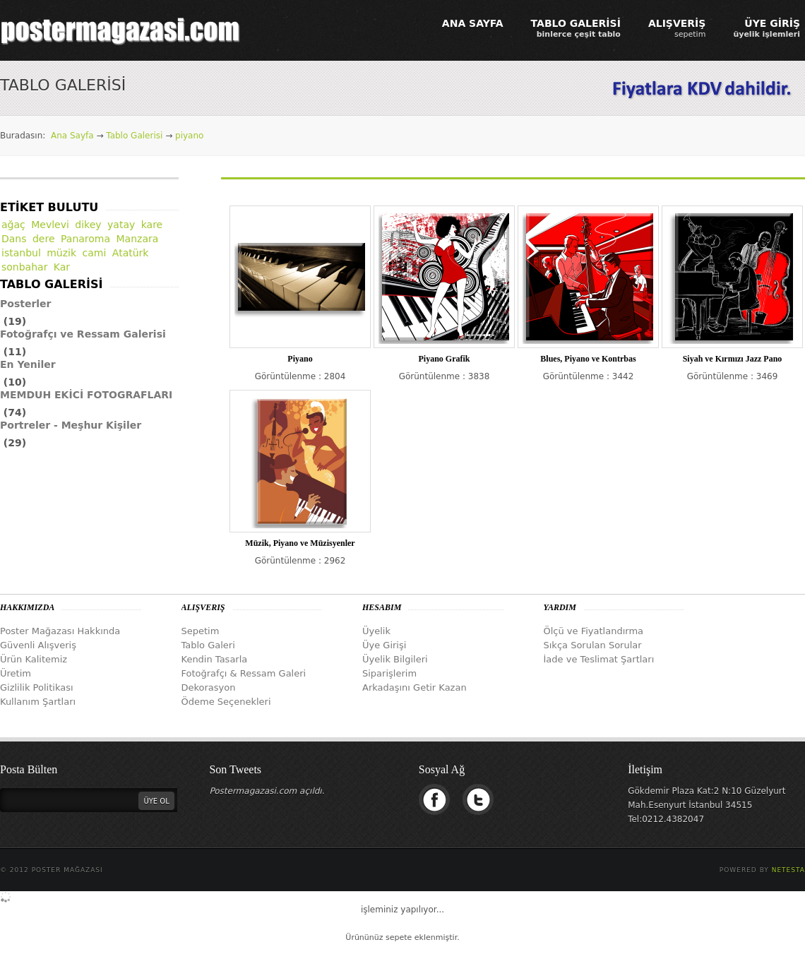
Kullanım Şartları (38, 701)
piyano (189, 136)
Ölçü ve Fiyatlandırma (594, 631)
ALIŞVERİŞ (677, 28)
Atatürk (130, 252)
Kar (62, 267)
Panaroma (85, 238)
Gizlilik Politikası (36, 687)
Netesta (788, 870)
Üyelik (376, 631)
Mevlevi (50, 224)
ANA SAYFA (472, 23)
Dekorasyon (208, 687)
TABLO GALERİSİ (576, 28)
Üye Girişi (384, 645)
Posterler (26, 303)
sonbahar (24, 267)
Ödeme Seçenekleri (226, 701)
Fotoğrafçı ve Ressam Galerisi (83, 334)
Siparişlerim (389, 673)
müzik (61, 252)
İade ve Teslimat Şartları (599, 659)
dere (43, 238)
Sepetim (200, 631)
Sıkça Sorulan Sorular (593, 645)
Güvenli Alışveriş (38, 645)
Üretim (15, 673)
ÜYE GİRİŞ (766, 28)
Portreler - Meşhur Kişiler (70, 425)
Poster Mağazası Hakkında (60, 631)
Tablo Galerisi (134, 136)
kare (152, 224)
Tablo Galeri (208, 645)
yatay (121, 224)
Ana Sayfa (72, 136)
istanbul (21, 252)
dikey (88, 224)
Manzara (138, 238)
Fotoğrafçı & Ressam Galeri (243, 673)
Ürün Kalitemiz (33, 659)
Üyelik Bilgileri (395, 659)
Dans (14, 238)
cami (95, 252)
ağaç (13, 224)
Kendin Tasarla (214, 659)
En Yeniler (28, 364)
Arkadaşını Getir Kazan (414, 687)
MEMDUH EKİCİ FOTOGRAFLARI (86, 394)
